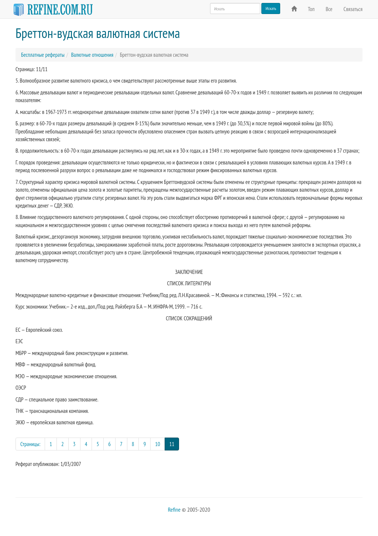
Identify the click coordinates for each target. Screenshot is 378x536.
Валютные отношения (92, 54)
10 (157, 444)
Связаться (353, 9)
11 (174, 444)
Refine (174, 509)
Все (329, 9)
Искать (270, 8)
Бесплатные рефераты (43, 54)
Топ (311, 9)
